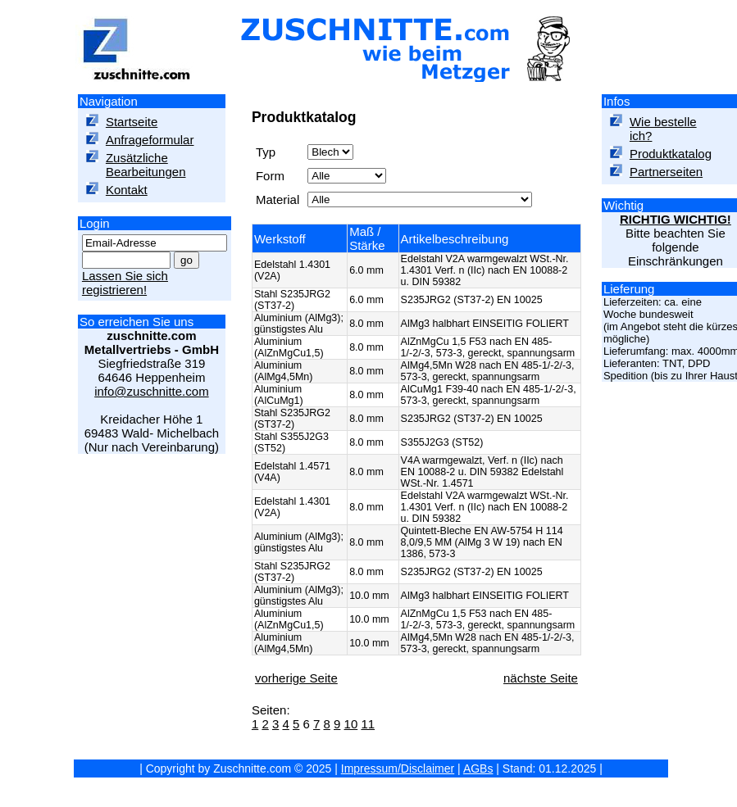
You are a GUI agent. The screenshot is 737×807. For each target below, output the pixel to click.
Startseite (131, 122)
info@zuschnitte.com (151, 391)
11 (368, 724)
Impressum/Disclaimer (397, 768)
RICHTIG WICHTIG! (675, 219)
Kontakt (127, 190)
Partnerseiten (666, 172)
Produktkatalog (671, 154)
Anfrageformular (150, 140)
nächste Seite (540, 678)
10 (351, 724)
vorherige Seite (296, 678)
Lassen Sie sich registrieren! (125, 283)
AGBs (478, 768)
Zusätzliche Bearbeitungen (146, 165)
